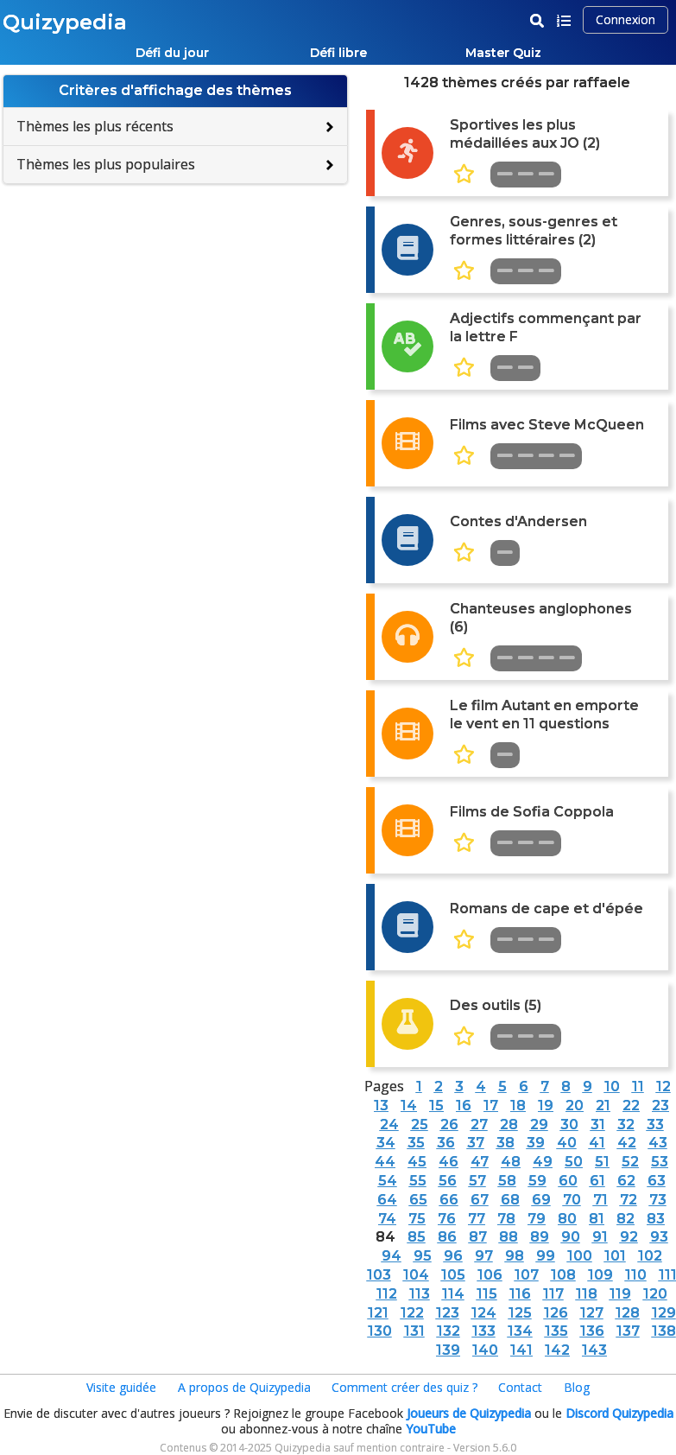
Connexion (625, 19)
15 (436, 1105)
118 (586, 1294)
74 (387, 1218)
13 (381, 1105)
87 (478, 1237)
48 (511, 1161)
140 (485, 1350)
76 (447, 1218)
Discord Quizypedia (619, 1413)
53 (659, 1161)
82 (625, 1218)
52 (630, 1161)
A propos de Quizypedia (244, 1387)
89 (539, 1237)
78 (506, 1218)
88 (508, 1237)
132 (448, 1331)
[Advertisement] (175, 301)
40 (567, 1142)
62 (626, 1180)
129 (664, 1313)
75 (417, 1218)
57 (477, 1180)
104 (416, 1275)
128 (628, 1313)
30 (569, 1124)
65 (418, 1199)
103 (379, 1275)
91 (600, 1237)
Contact (520, 1387)
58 (507, 1180)
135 (556, 1331)
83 (656, 1218)
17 (490, 1105)
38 (505, 1142)
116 (520, 1294)
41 (597, 1142)
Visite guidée (121, 1387)
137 (628, 1331)
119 (620, 1294)
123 (447, 1313)
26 (449, 1124)
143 (594, 1350)
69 (541, 1199)
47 (480, 1161)
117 (553, 1294)
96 (453, 1256)
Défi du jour (172, 52)
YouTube (431, 1428)
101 (615, 1256)
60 (568, 1180)
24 (389, 1124)
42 (626, 1142)
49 (543, 1161)
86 (447, 1237)
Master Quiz (503, 52)
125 (520, 1313)
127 (591, 1313)
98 (514, 1256)
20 (574, 1105)
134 (520, 1331)
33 (655, 1124)
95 (423, 1256)
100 (579, 1256)
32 (626, 1124)
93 (659, 1237)
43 (657, 1142)
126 (556, 1313)
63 (657, 1180)
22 (631, 1105)
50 (574, 1161)
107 (527, 1275)
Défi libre (338, 52)
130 (380, 1331)
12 (663, 1086)
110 (636, 1275)
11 (638, 1086)
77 (476, 1218)
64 (387, 1199)
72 (628, 1199)
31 (598, 1124)
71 (600, 1199)
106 (489, 1275)
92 (629, 1237)
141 (521, 1350)
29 (539, 1124)
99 (545, 1256)
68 (510, 1199)
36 (446, 1142)
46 (448, 1161)
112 (386, 1294)
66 (448, 1199)
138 (664, 1331)
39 (536, 1142)
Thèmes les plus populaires (105, 164)
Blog (577, 1387)
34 (385, 1142)
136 (592, 1331)
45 (416, 1161)
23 (660, 1105)
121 (378, 1313)
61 (597, 1180)
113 (419, 1294)
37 (475, 1142)
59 (537, 1180)
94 (391, 1256)
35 (416, 1142)
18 (518, 1105)
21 (603, 1105)
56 (448, 1180)
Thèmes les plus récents (95, 126)
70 (572, 1199)
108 (563, 1275)
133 (484, 1331)
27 (479, 1124)
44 (385, 1161)
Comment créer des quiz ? (404, 1387)
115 (487, 1294)
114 (453, 1294)
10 (612, 1086)
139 (448, 1350)
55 (417, 1180)
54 (387, 1180)
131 (414, 1331)
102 (650, 1256)
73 (658, 1199)
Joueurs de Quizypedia (469, 1413)
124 (483, 1313)
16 (463, 1105)
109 (600, 1275)
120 (655, 1294)
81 (596, 1218)
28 (509, 1124)
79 (537, 1218)
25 (419, 1124)
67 (480, 1199)
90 (570, 1237)
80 (567, 1218)
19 (545, 1105)
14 (409, 1105)
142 (557, 1350)
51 (602, 1161)
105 (453, 1275)
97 (484, 1256)
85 (416, 1237)
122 (412, 1313)
